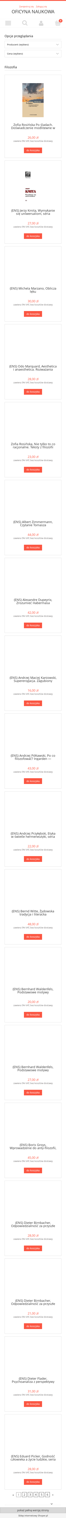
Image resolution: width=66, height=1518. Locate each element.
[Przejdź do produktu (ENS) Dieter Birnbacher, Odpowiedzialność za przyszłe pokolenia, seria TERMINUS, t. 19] (33, 1202)
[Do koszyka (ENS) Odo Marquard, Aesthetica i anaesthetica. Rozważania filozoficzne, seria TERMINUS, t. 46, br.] (33, 392)
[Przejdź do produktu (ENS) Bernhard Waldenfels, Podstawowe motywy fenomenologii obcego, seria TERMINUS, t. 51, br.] (33, 968)
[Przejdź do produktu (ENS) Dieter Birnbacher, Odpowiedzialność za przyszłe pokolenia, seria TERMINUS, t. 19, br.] (33, 1280)
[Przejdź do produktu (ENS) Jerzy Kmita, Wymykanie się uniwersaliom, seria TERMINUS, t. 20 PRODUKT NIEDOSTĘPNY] (33, 186)
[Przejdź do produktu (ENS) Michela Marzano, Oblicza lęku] (33, 268)
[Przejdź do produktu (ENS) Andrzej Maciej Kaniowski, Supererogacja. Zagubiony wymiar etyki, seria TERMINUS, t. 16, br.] (33, 657)
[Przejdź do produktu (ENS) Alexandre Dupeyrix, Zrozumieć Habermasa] (33, 579)
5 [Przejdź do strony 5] (41, 1495)
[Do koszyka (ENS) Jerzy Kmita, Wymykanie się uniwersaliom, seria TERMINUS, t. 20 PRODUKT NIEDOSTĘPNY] (33, 236)
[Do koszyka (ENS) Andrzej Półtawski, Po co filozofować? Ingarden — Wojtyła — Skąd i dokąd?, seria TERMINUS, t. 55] (33, 781)
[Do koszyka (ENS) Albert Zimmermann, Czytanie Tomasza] (33, 547)
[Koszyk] (57, 23)
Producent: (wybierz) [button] (18, 44)
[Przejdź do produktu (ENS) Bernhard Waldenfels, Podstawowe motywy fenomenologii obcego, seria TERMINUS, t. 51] (33, 1046)
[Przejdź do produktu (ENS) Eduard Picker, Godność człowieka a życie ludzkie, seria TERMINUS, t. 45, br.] (33, 1436)
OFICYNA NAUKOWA (33, 11)
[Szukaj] (25, 23)
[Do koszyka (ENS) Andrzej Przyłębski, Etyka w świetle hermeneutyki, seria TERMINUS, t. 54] (33, 859)
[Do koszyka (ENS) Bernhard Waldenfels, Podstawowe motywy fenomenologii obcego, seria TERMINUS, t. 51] (33, 1093)
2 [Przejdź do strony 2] (24, 1495)
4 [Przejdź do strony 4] (36, 1495)
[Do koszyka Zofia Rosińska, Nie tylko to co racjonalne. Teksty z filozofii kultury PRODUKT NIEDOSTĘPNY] (33, 470)
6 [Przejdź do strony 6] (47, 1495)
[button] (8, 23)
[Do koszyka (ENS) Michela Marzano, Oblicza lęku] (33, 314)
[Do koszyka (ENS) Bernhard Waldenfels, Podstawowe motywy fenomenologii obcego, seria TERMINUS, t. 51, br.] (33, 1015)
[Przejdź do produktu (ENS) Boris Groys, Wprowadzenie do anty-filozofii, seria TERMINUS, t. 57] (33, 1124)
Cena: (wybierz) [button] (15, 53)
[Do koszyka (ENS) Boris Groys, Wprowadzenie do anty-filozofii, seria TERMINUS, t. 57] (33, 1170)
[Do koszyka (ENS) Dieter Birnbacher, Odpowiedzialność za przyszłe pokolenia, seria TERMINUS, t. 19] (33, 1248)
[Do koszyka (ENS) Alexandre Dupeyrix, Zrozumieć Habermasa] (33, 625)
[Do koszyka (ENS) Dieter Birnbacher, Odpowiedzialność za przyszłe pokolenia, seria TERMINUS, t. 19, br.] (33, 1326)
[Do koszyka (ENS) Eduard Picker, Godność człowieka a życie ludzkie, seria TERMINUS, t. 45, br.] (33, 1482)
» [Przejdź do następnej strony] (53, 1495)
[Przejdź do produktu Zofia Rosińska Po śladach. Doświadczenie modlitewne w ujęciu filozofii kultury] (33, 100)
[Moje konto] (41, 23)
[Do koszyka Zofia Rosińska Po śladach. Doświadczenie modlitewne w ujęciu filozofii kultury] (33, 150)
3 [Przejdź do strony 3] (30, 1495)
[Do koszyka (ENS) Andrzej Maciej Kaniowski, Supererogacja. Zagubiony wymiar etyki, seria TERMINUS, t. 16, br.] (33, 703)
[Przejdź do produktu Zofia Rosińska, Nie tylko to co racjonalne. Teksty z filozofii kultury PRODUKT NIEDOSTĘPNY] (33, 423)
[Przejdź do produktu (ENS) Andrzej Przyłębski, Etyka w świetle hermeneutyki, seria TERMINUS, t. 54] (33, 813)
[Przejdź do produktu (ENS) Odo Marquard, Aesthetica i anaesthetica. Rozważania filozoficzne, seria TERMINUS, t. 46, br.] (33, 346)
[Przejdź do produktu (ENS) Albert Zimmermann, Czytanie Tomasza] (33, 501)
